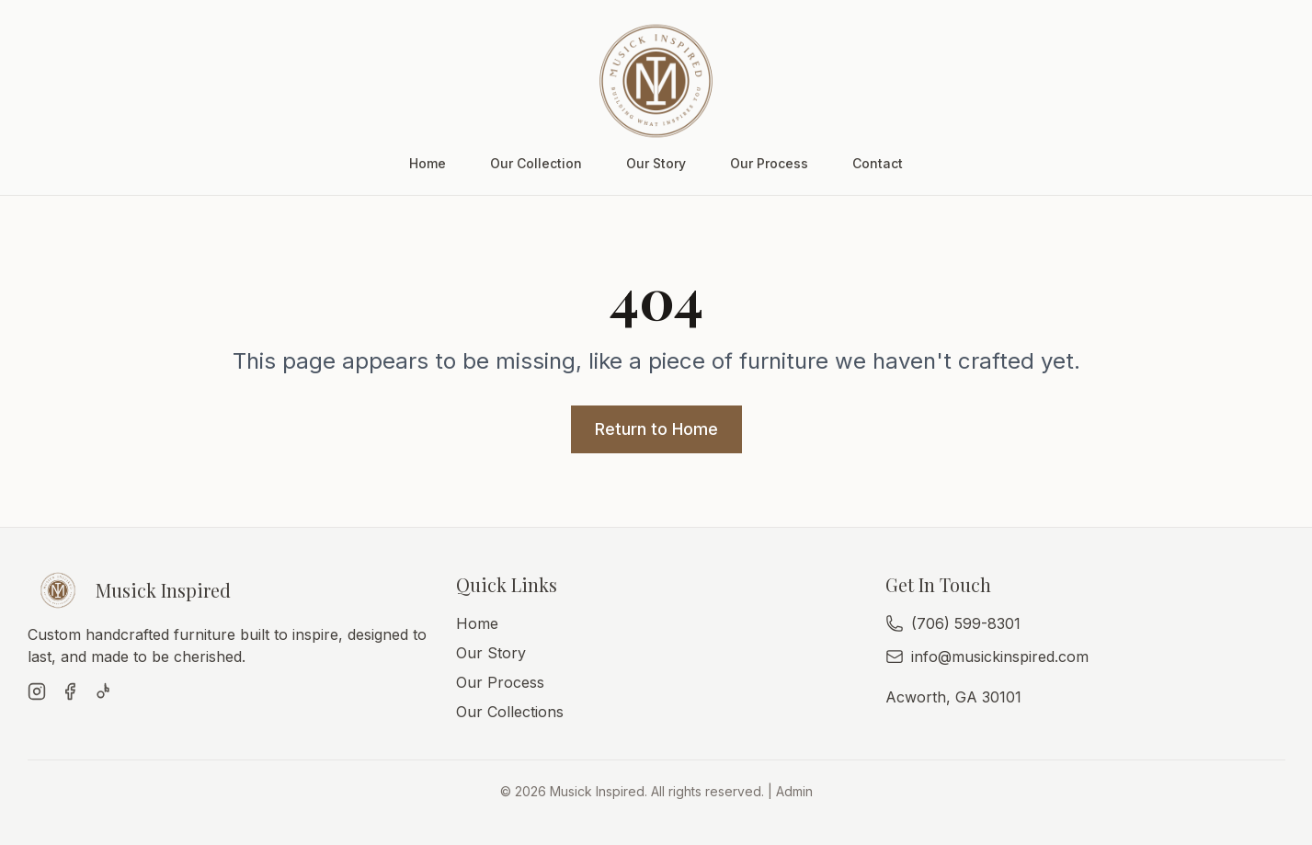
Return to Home (656, 429)
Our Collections (510, 711)
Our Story (656, 163)
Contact (877, 163)
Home (427, 163)
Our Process (769, 163)
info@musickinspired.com (1000, 656)
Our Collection (536, 163)
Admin (794, 791)
